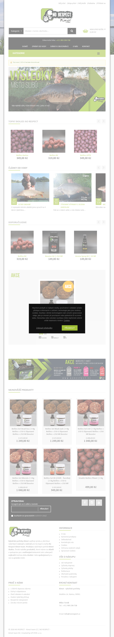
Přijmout (70, 328)
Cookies (67, 320)
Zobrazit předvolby (44, 328)
